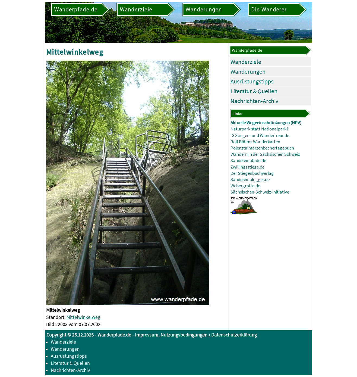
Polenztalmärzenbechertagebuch (262, 148)
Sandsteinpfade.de (248, 160)
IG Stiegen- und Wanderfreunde (259, 135)
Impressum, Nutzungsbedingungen (171, 335)
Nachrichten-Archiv (254, 101)
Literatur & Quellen (253, 91)
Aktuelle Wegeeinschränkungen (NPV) (265, 123)
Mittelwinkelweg (83, 317)
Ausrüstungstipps (251, 81)
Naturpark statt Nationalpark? (259, 129)
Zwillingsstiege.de (247, 167)
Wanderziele (245, 62)
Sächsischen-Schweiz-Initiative (259, 192)
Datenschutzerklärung (234, 335)
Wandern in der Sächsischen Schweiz (265, 154)
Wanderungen (248, 71)
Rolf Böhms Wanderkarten (255, 142)
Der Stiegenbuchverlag (252, 173)
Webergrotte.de (245, 186)
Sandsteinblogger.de (250, 179)
